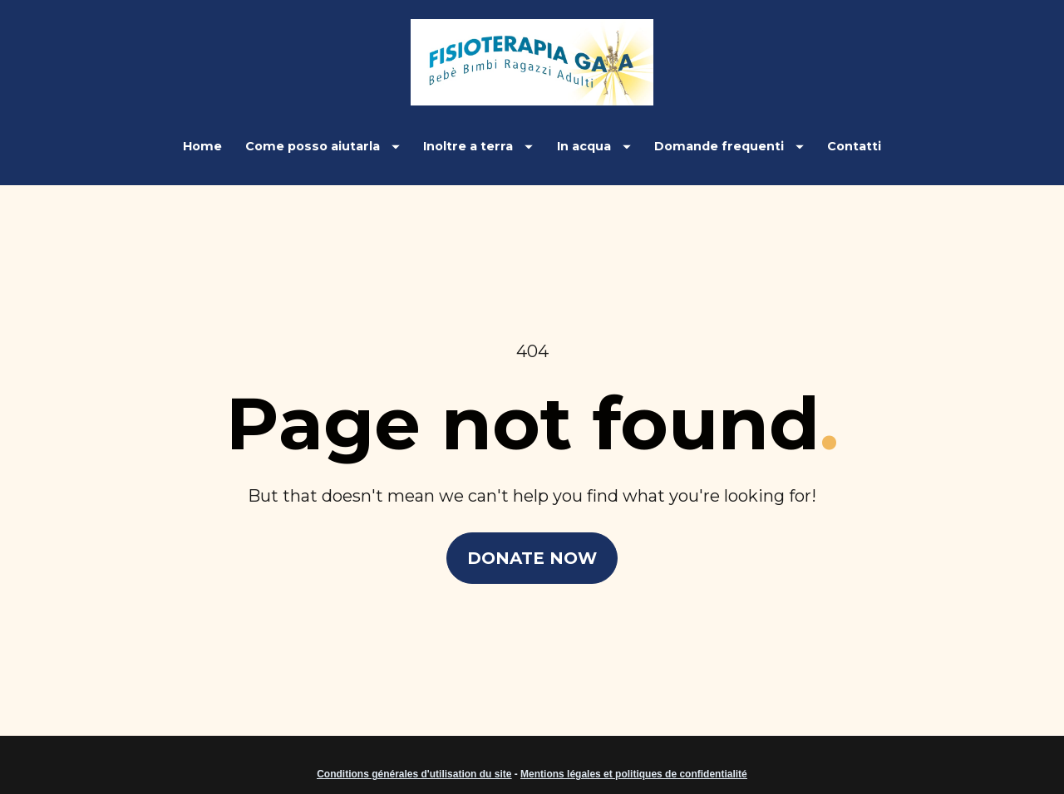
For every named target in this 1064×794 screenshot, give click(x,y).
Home (202, 146)
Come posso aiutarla (322, 146)
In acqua (594, 146)
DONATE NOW (532, 545)
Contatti (854, 146)
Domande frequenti (729, 146)
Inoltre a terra (478, 146)
